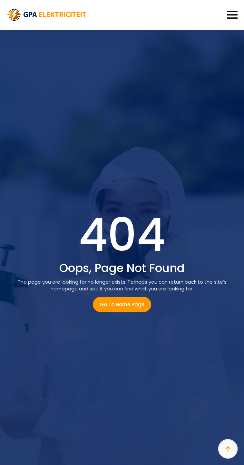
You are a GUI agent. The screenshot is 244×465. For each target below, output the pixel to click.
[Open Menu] (232, 15)
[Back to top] (228, 449)
